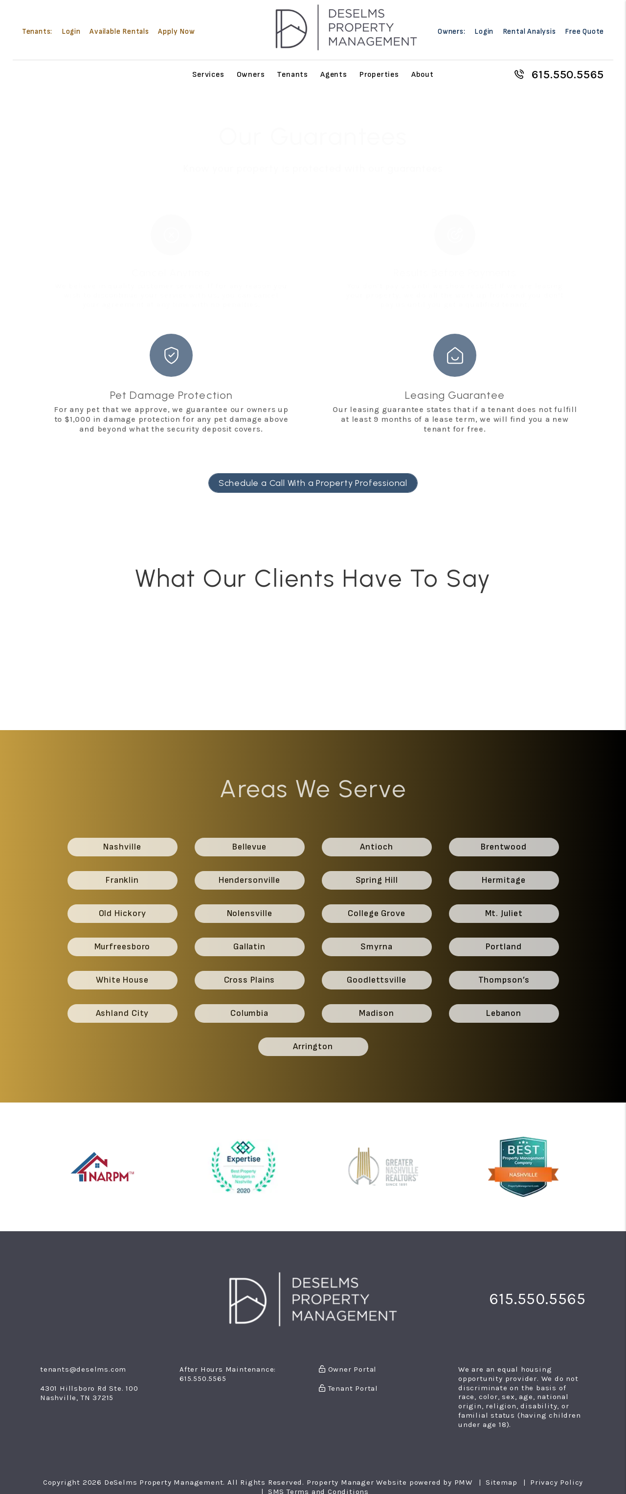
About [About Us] (422, 74)
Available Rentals (119, 31)
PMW (463, 1482)
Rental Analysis (529, 31)
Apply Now (176, 31)
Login (71, 31)
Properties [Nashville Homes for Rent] (379, 74)
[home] (346, 27)
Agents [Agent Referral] (333, 74)
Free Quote (584, 31)
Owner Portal (348, 1369)
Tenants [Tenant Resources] (292, 74)
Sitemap (501, 1482)
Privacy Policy (556, 1482)
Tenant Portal (348, 1388)
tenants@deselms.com (83, 1369)
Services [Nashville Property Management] (208, 74)
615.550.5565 (568, 74)
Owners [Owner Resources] (251, 74)
